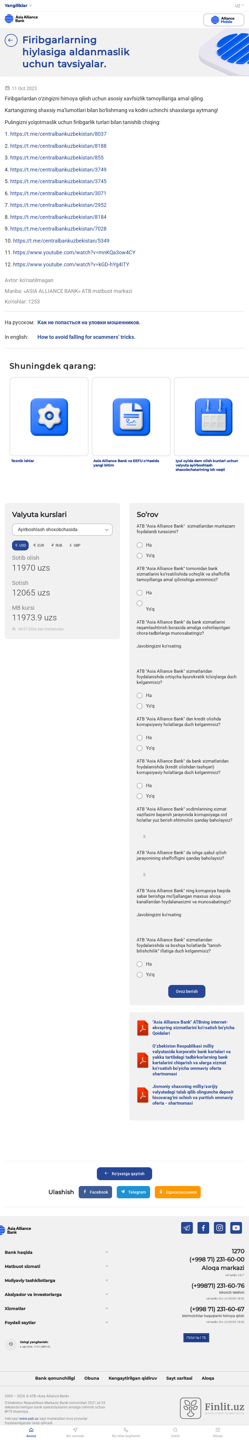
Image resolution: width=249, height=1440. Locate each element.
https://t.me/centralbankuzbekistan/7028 (58, 229)
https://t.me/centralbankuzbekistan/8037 (58, 134)
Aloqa (208, 1378)
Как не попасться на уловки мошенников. (88, 322)
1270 (238, 1251)
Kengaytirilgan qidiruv (133, 1378)
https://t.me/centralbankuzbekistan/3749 (58, 170)
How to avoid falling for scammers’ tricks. (86, 337)
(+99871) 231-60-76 (217, 1285)
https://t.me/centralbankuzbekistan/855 (57, 158)
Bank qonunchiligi (55, 1378)
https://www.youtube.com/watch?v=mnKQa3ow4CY (74, 252)
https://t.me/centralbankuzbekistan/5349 (61, 241)
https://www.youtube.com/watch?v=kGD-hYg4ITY (71, 264)
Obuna (91, 1378)
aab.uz (21, 18)
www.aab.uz (29, 1419)
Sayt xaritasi (179, 1378)
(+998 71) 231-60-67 (217, 1309)
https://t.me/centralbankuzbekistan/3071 (58, 193)
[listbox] (62, 530)
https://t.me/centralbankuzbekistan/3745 (58, 181)
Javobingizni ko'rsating (159, 646)
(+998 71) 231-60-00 (216, 1259)
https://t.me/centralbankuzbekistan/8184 (58, 217)
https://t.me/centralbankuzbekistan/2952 (58, 205)
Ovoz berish (187, 991)
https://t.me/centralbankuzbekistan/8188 (58, 146)
